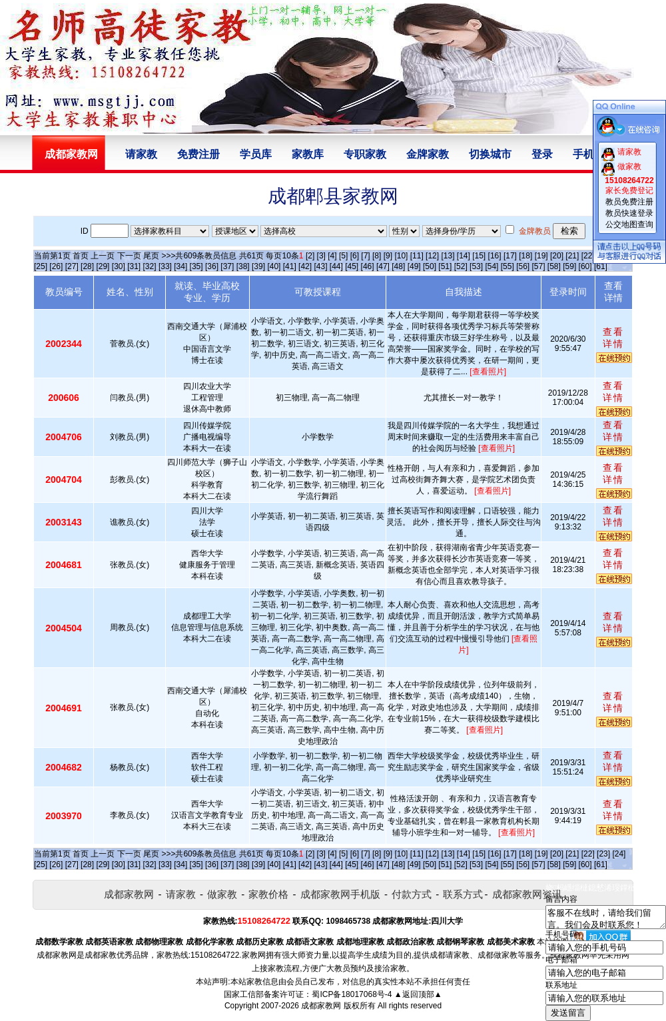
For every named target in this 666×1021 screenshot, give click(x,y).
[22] (588, 255)
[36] (211, 266)
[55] (507, 266)
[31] (134, 266)
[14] (463, 255)
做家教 (222, 894)
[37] (227, 266)
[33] (165, 266)
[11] (417, 255)
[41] (289, 266)
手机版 (589, 154)
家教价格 (268, 894)
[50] (429, 266)
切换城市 (490, 154)
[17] (510, 255)
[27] (72, 266)
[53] (476, 266)
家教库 (308, 154)
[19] (541, 255)
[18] (525, 255)
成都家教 (101, 955)
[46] (367, 266)
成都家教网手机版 (340, 894)
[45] (351, 266)
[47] (383, 266)
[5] (343, 255)
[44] (336, 266)
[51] (445, 266)
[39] (258, 266)
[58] (554, 266)
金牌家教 (427, 154)
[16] (494, 255)
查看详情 (613, 337)
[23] (603, 853)
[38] (243, 266)
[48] (398, 266)
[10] (401, 255)
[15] (479, 255)
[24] (618, 853)
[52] (461, 266)
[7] (365, 255)
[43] (320, 266)
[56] (522, 266)
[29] (102, 266)
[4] (332, 255)
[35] (196, 266)
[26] (56, 266)
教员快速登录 (629, 213)
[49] (414, 266)
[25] (40, 266)
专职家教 (365, 154)
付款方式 (412, 894)
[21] (572, 255)
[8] (376, 255)
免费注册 (198, 154)
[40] (273, 266)
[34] (180, 266)
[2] (310, 255)
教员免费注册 (629, 201)
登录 (542, 154)
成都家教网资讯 (527, 894)
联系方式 (463, 894)
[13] (447, 255)
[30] (118, 266)
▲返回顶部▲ (418, 994)
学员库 (256, 154)
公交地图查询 (629, 224)
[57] (538, 266)
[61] (600, 266)
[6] (354, 255)
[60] (585, 266)
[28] (87, 266)
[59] (569, 266)
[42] (305, 266)
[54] (491, 266)
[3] (321, 255)
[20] (556, 255)
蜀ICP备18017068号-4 (352, 994)
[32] (150, 266)
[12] (432, 255)
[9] (388, 255)
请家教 (141, 154)
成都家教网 (129, 894)
